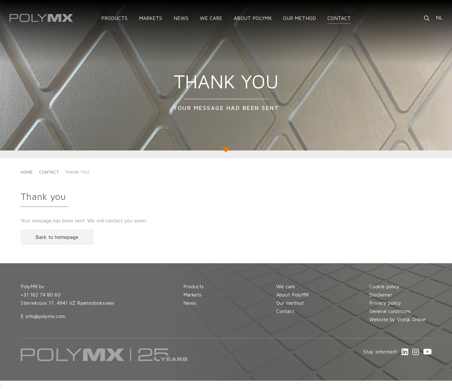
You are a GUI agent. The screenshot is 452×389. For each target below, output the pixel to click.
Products (193, 286)
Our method (299, 18)
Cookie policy (384, 286)
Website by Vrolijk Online (397, 319)
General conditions (390, 311)
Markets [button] (150, 18)
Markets (192, 294)
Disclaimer (380, 294)
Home (27, 172)
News (181, 18)
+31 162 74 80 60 (41, 294)
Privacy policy (385, 303)
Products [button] (114, 18)
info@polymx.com (45, 316)
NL (439, 17)
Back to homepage (57, 237)
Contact (339, 18)
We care (211, 18)
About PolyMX (253, 18)
